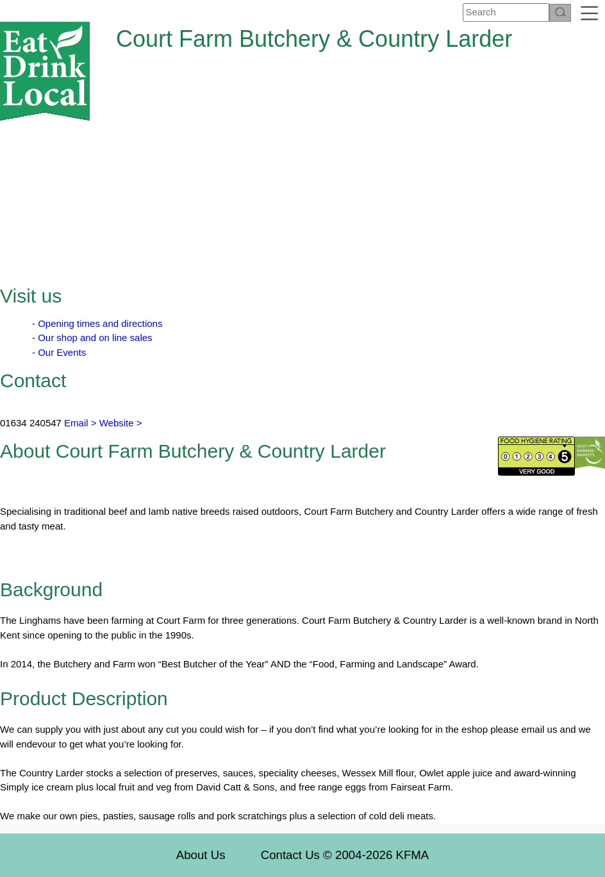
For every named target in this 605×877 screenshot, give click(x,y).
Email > (79, 422)
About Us (201, 855)
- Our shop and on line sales (92, 337)
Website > (120, 422)
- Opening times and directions (97, 323)
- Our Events (59, 352)
